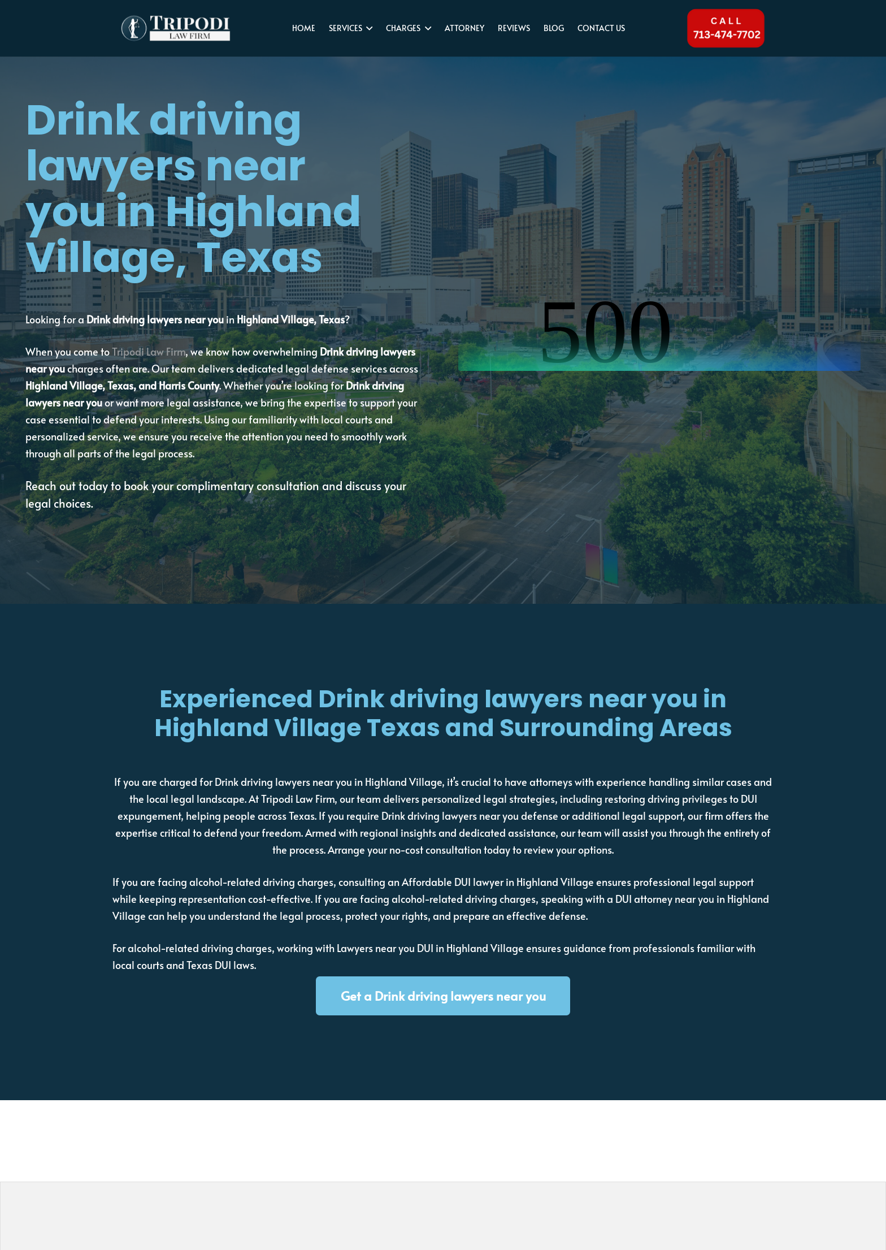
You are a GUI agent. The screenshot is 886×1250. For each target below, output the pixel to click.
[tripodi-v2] (180, 28)
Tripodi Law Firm (148, 351)
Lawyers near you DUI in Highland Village (430, 948)
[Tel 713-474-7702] (725, 28)
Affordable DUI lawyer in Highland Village (498, 882)
